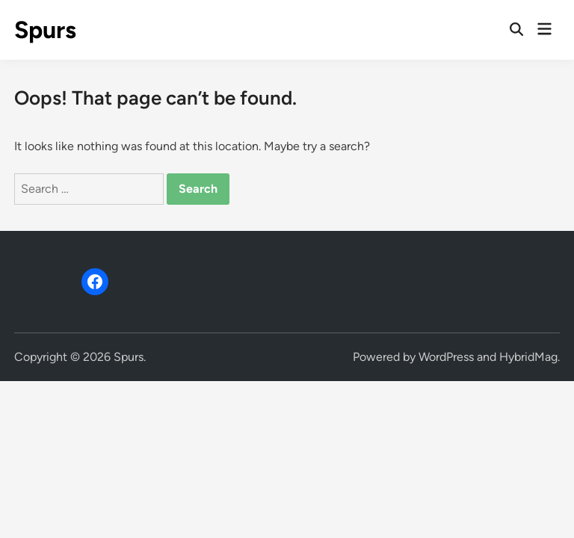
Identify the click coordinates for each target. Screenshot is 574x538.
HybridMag (528, 357)
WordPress (446, 357)
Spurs (45, 30)
